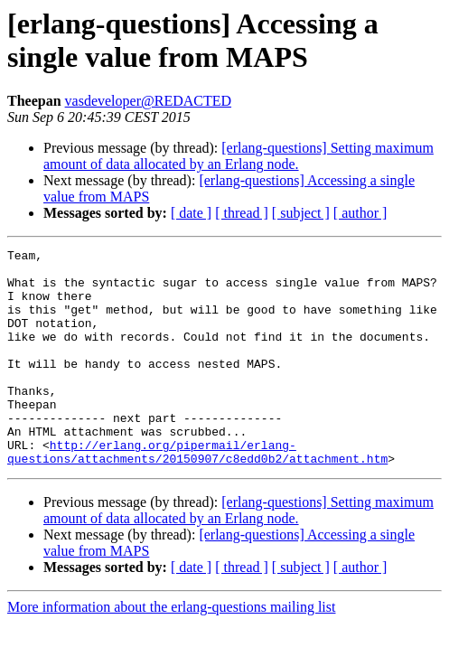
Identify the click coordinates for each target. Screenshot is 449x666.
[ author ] (360, 212)
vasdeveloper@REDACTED (148, 100)
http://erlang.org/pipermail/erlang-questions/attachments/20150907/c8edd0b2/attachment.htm (197, 493)
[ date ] (191, 212)
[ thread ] (241, 212)
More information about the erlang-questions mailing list (171, 650)
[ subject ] (301, 212)
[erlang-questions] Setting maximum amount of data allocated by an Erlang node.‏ (238, 156)
